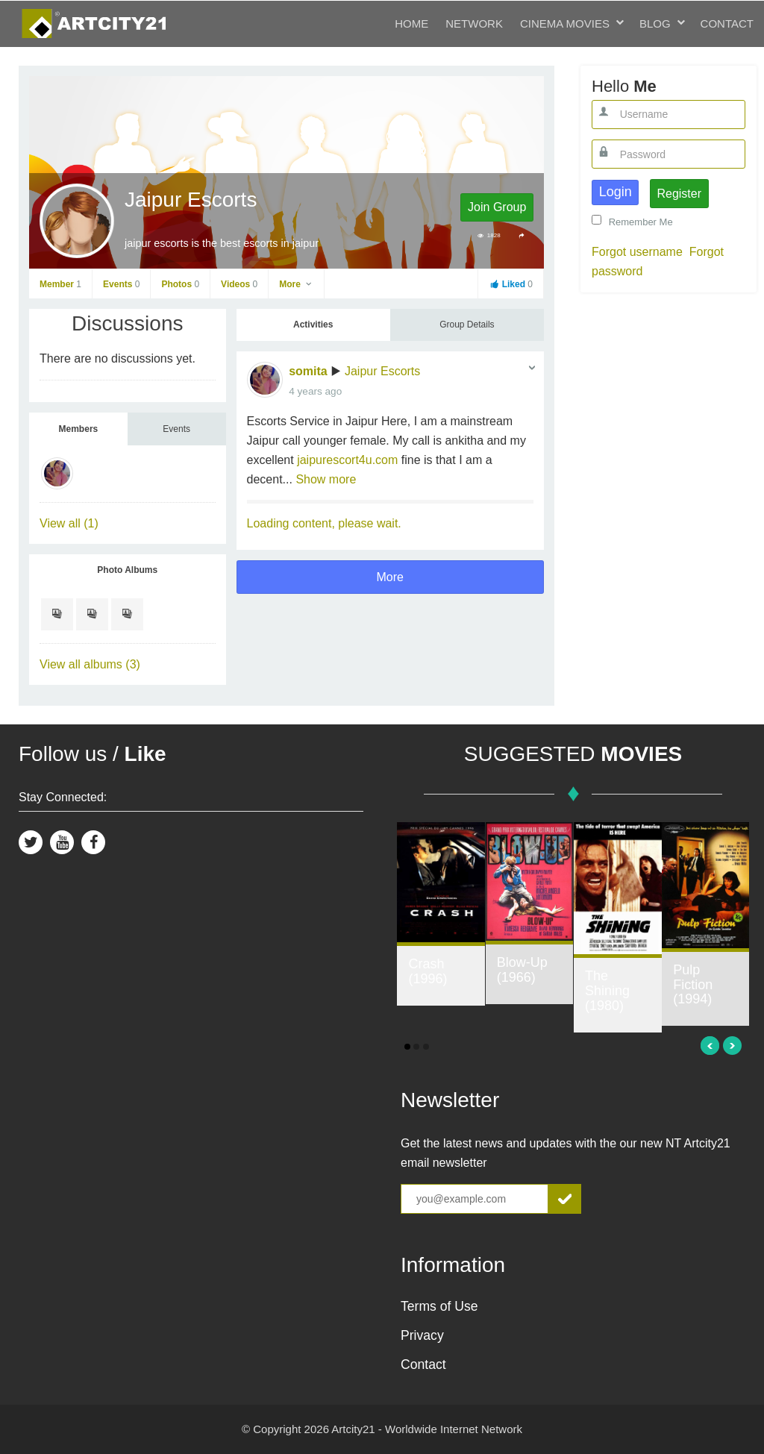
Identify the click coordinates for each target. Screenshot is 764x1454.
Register (679, 193)
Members (78, 429)
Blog (655, 23)
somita (308, 371)
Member (60, 284)
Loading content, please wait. (324, 523)
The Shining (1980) (607, 990)
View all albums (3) (90, 664)
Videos (239, 284)
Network (474, 23)
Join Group (497, 207)
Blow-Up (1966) (522, 970)
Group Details (466, 324)
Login (615, 191)
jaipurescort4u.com (347, 460)
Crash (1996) (427, 971)
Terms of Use (439, 1306)
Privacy (422, 1335)
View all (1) (69, 523)
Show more (325, 479)
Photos (180, 284)
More (296, 284)
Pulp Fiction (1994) (693, 984)
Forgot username (637, 251)
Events (121, 284)
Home (411, 23)
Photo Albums (127, 570)
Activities (313, 324)
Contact (727, 23)
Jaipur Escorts (382, 371)
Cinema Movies (565, 23)
